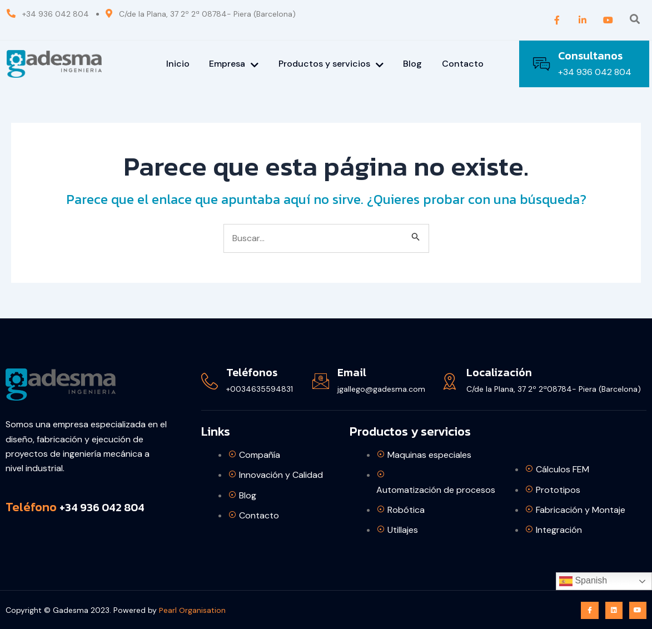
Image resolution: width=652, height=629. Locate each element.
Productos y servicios (331, 63)
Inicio (177, 63)
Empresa (233, 63)
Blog (413, 63)
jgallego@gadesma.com (381, 389)
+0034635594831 (259, 389)
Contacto (463, 63)
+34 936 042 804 (594, 72)
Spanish (583, 581)
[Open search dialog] (635, 20)
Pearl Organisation (192, 610)
